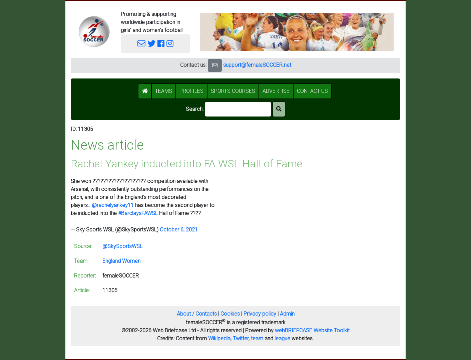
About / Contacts (197, 314)
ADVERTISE (276, 91)
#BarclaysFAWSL (138, 213)
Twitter (241, 338)
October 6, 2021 (179, 229)
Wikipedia (219, 338)
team (257, 338)
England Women (121, 261)
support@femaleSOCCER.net (257, 65)
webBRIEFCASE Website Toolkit (312, 330)
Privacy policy (260, 314)
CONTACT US (312, 91)
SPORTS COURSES (233, 91)
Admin (287, 314)
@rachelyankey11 (113, 205)
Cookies (230, 314)
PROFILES (191, 91)
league (282, 338)
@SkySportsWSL (122, 246)
